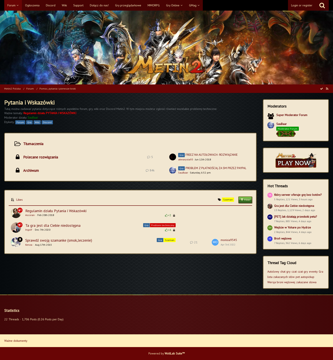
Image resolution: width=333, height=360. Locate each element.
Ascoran (30, 215)
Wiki (37, 122)
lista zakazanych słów (281, 277)
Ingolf (28, 229)
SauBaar (183, 172)
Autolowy (273, 271)
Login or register (301, 5)
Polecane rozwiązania (40, 157)
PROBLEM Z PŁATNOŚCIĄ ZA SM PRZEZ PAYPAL (216, 168)
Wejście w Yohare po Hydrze (292, 227)
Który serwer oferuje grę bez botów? (298, 195)
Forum (20, 122)
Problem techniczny (162, 225)
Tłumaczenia (33, 143)
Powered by (166, 353)
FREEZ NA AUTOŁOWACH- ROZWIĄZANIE (212, 155)
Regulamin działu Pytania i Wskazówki (55, 210)
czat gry (303, 271)
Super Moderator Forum (291, 115)
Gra (29, 122)
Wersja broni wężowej (281, 282)
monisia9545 (229, 240)
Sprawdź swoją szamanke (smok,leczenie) (58, 240)
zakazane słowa (306, 282)
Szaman (169, 240)
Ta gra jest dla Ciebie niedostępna (52, 225)
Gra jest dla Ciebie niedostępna (294, 206)
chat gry (285, 271)
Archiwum (31, 170)
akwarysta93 (185, 159)
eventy (313, 271)
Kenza (28, 244)
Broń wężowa (282, 238)
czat (294, 271)
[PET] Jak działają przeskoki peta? (295, 217)
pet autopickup (305, 277)
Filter (245, 199)
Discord (47, 122)
